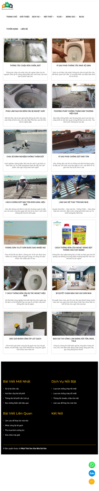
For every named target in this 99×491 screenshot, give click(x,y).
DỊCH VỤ (36, 17)
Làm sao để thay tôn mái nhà (73, 202)
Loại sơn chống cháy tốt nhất (64, 389)
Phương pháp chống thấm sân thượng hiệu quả (73, 112)
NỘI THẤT (49, 17)
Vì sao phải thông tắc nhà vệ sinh (73, 65)
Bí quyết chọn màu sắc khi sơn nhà (73, 293)
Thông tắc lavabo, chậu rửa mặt (66, 398)
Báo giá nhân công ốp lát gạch (25, 339)
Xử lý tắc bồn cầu (12, 389)
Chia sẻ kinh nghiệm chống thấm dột (25, 156)
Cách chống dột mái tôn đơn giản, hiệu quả (25, 203)
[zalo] (92, 473)
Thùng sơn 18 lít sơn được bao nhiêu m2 (25, 248)
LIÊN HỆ (24, 29)
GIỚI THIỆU (24, 17)
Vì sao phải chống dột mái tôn (73, 156)
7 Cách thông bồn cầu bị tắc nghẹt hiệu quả (25, 294)
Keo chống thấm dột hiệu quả (16, 403)
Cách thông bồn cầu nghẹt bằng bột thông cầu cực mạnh (73, 249)
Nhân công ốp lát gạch (14, 425)
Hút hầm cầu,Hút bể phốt (15, 393)
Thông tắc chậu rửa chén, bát (25, 65)
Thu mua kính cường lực (14, 430)
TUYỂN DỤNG (12, 29)
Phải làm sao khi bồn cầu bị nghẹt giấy (25, 111)
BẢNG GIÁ (71, 17)
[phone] (92, 465)
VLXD (60, 17)
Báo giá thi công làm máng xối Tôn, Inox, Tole (73, 340)
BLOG (81, 17)
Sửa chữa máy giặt (12, 435)
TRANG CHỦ (11, 17)
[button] (92, 482)
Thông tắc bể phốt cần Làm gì (17, 398)
